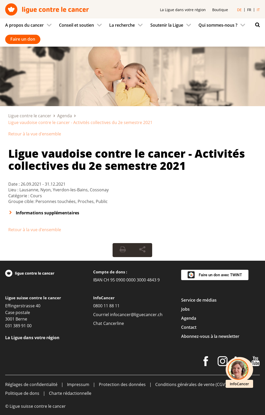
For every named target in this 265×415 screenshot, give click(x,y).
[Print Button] (122, 250)
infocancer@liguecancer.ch (136, 314)
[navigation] (132, 32)
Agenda (64, 116)
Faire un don (22, 39)
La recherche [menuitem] (122, 25)
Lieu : (13, 190)
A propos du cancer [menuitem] (24, 25)
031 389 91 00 (18, 326)
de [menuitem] (239, 9)
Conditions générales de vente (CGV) (190, 384)
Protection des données (122, 384)
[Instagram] (222, 362)
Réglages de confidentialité (31, 384)
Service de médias (199, 300)
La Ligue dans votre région (183, 9)
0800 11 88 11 (106, 306)
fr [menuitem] (249, 9)
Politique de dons (22, 393)
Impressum (78, 384)
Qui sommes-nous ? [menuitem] (217, 25)
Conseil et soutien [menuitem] (76, 25)
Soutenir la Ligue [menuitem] (166, 25)
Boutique (220, 9)
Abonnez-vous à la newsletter (210, 336)
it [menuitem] (258, 9)
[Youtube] (255, 362)
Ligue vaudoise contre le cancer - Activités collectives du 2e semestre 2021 (126, 159)
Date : (14, 184)
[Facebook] (206, 362)
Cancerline (113, 323)
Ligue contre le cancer (29, 116)
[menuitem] (30, 25)
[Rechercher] (256, 24)
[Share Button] (142, 250)
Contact (188, 327)
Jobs (185, 309)
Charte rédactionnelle (70, 393)
